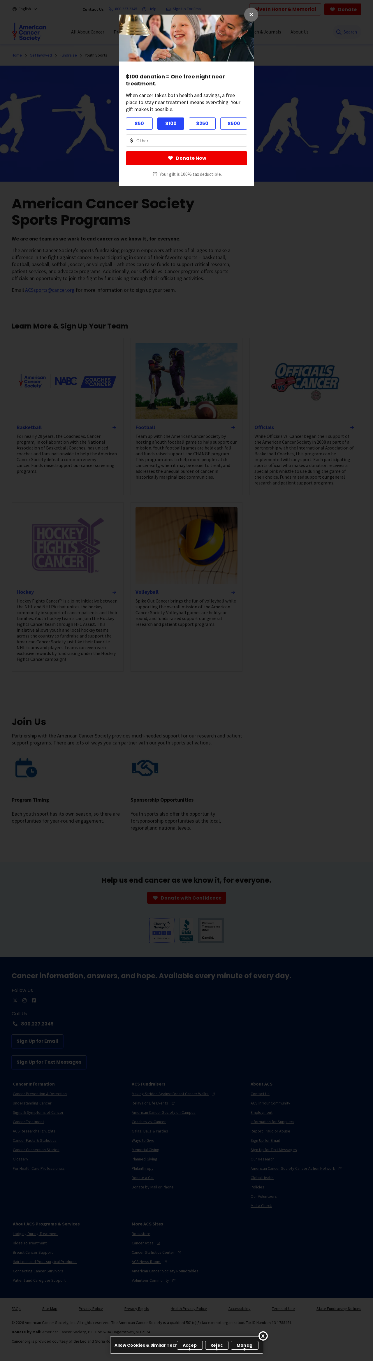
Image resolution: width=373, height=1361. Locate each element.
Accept (190, 1346)
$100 (171, 123)
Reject (216, 1346)
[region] (186, 1345)
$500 (234, 123)
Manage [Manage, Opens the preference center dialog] (244, 1346)
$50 (139, 123)
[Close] (263, 1336)
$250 (202, 123)
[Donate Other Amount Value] (186, 140)
